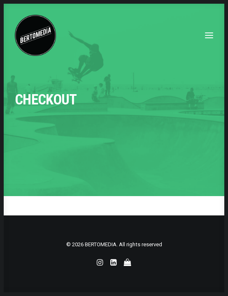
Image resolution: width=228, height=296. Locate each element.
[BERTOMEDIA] (35, 35)
